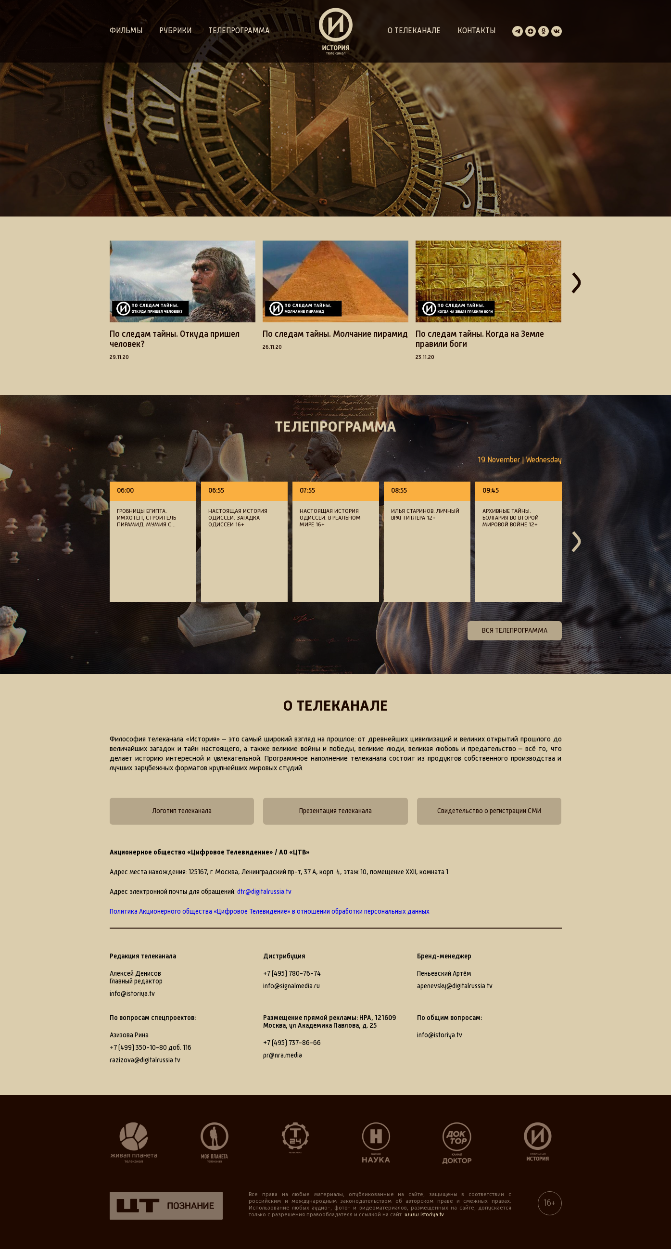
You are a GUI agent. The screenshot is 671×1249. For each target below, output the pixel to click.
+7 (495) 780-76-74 (292, 973)
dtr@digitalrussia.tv (264, 892)
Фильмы (126, 31)
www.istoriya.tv (424, 1215)
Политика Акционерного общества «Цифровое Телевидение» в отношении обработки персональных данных (270, 911)
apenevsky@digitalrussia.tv (455, 986)
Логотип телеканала (182, 811)
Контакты (476, 31)
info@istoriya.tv (132, 994)
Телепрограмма (239, 31)
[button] (95, 306)
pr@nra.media (282, 1055)
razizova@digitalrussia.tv (145, 1060)
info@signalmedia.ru (291, 986)
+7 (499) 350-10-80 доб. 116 (150, 1048)
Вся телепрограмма (514, 630)
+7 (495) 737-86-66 (292, 1043)
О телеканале (414, 31)
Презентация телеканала (335, 811)
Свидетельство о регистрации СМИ (489, 811)
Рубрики (175, 31)
